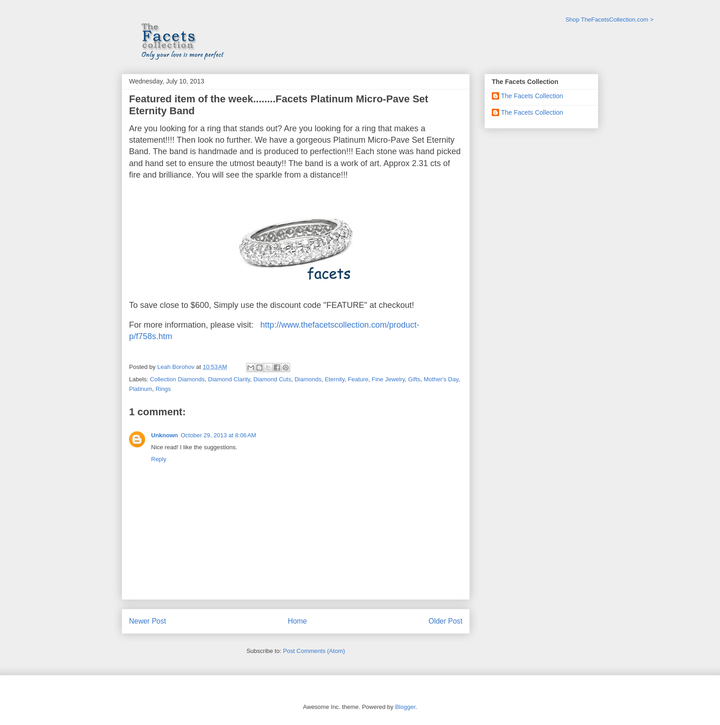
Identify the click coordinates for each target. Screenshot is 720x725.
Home (297, 621)
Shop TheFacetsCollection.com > (609, 19)
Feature (358, 379)
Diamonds (307, 379)
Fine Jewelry (388, 379)
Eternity (334, 379)
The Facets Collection (532, 96)
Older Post (445, 621)
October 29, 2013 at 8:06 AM (218, 435)
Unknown (164, 435)
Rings (163, 388)
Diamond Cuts (272, 379)
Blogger (405, 706)
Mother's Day (441, 379)
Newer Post (147, 621)
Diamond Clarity (229, 379)
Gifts (414, 379)
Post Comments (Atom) (314, 650)
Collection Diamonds (177, 379)
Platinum (140, 388)
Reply (158, 459)
